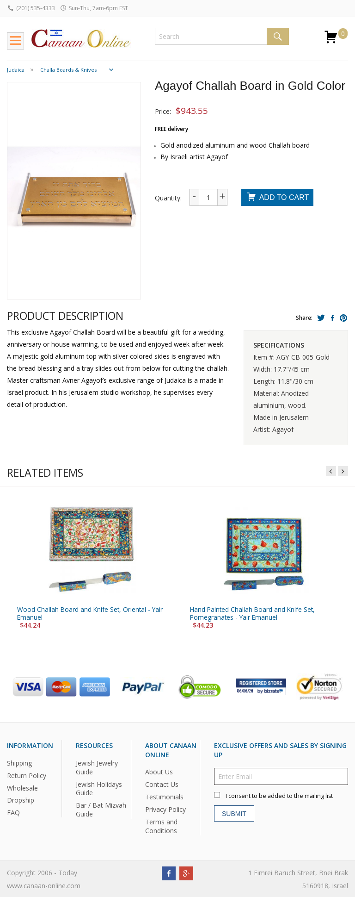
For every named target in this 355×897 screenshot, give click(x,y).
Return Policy (26, 775)
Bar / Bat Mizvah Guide (101, 809)
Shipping (19, 762)
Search (278, 36)
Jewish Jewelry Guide (97, 767)
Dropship (20, 800)
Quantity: (168, 197)
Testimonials (164, 796)
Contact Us (161, 784)
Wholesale (22, 787)
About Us (159, 771)
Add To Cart (277, 198)
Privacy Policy (165, 809)
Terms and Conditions (161, 826)
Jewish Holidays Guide (99, 788)
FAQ (13, 812)
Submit (234, 813)
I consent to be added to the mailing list (279, 796)
